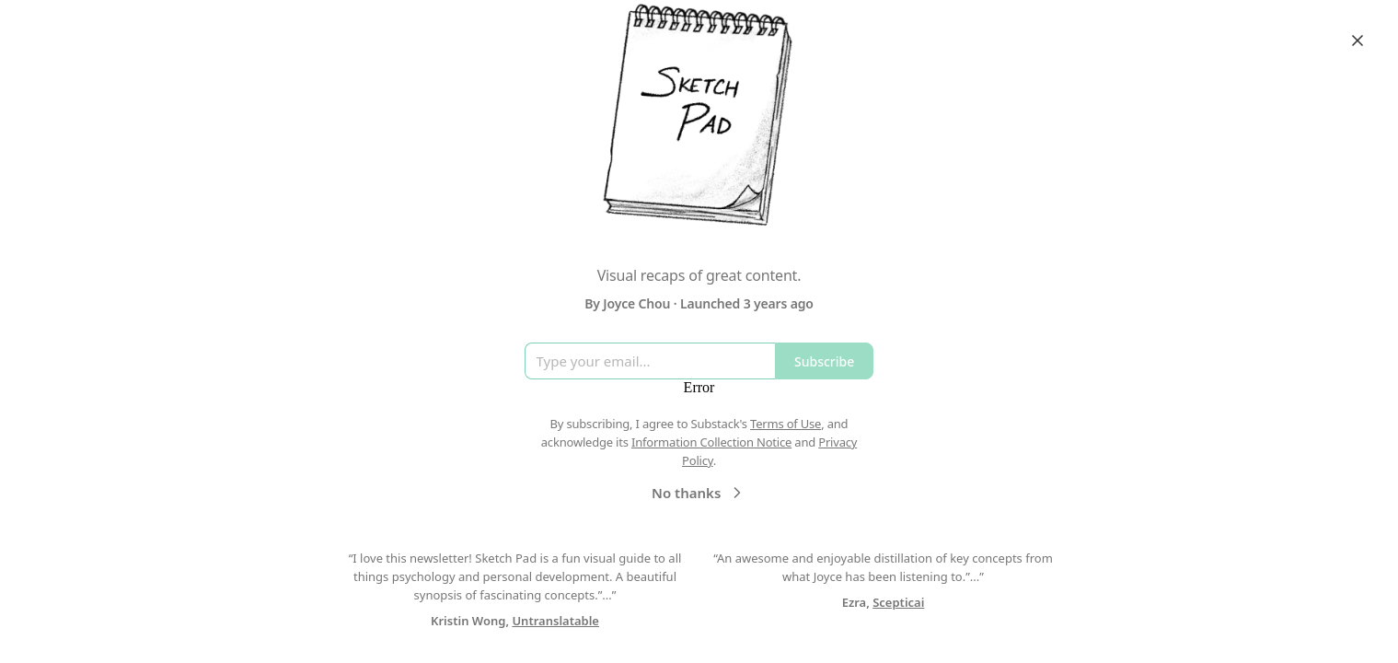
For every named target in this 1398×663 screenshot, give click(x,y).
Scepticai (898, 602)
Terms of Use (785, 423)
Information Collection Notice (711, 442)
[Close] (1357, 40)
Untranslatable (555, 620)
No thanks (699, 492)
